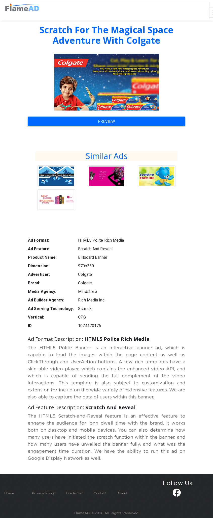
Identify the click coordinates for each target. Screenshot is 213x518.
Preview (106, 121)
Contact (100, 493)
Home (9, 493)
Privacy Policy (43, 493)
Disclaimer (74, 493)
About (122, 493)
